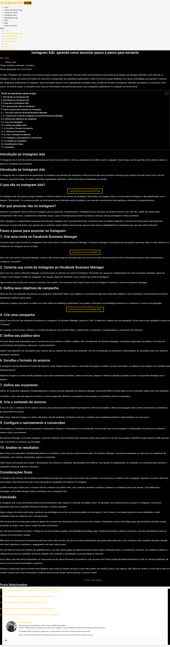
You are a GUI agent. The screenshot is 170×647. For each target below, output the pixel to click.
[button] (85, 28)
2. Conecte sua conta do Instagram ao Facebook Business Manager (33, 116)
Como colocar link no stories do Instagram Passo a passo (26, 596)
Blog (6, 23)
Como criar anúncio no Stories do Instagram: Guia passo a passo (29, 614)
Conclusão (9, 147)
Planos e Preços (10, 26)
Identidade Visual (11, 18)
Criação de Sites (10, 15)
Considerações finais (13, 144)
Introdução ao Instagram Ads (16, 97)
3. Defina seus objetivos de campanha (19, 119)
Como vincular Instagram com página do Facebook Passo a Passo (30, 590)
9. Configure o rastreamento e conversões (23, 138)
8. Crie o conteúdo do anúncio (17, 134)
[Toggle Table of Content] (165, 93)
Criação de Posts (10, 13)
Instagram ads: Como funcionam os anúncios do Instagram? (27, 608)
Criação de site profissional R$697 (85, 252)
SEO (6, 20)
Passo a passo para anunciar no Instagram (22, 109)
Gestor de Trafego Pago (13, 10)
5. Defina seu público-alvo (15, 125)
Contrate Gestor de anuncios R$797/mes (85, 191)
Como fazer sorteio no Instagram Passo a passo (22, 602)
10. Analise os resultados (15, 141)
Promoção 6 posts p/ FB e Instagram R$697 (85, 309)
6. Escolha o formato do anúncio (18, 128)
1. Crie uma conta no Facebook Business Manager (25, 112)
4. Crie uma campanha (13, 122)
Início (6, 7)
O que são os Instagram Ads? (16, 103)
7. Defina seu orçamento (15, 131)
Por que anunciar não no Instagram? (19, 106)
